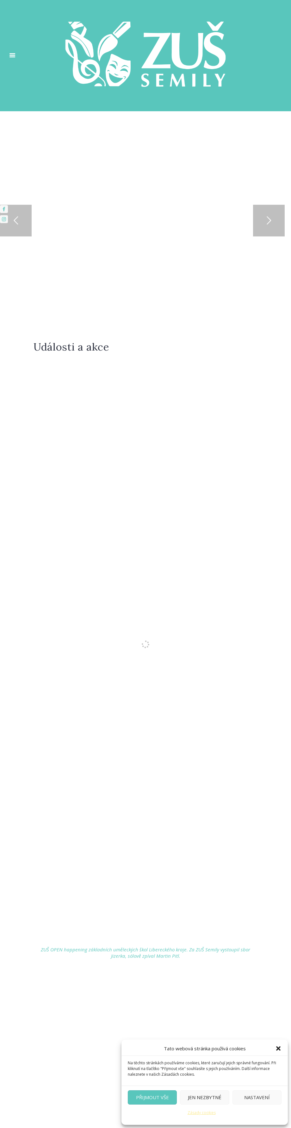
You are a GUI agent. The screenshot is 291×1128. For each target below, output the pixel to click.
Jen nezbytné (204, 1097)
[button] (278, 1048)
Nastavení (257, 1097)
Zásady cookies (202, 1112)
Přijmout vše (152, 1097)
